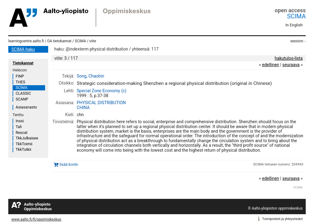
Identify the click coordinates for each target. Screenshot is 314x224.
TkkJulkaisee (27, 138)
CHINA (83, 107)
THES (20, 82)
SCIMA (296, 16)
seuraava (291, 64)
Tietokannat (23, 63)
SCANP (22, 99)
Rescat (22, 132)
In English (294, 25)
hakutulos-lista (289, 58)
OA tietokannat (59, 41)
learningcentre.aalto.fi (26, 41)
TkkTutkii (23, 149)
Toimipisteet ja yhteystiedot (282, 219)
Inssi (20, 121)
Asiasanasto (26, 107)
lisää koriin (68, 164)
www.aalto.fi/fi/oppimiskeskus (36, 219)
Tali (19, 126)
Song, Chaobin (90, 76)
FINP (20, 76)
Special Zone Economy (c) (101, 90)
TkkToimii (24, 144)
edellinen (270, 64)
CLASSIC (23, 93)
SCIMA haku (23, 49)
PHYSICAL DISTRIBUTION (101, 102)
